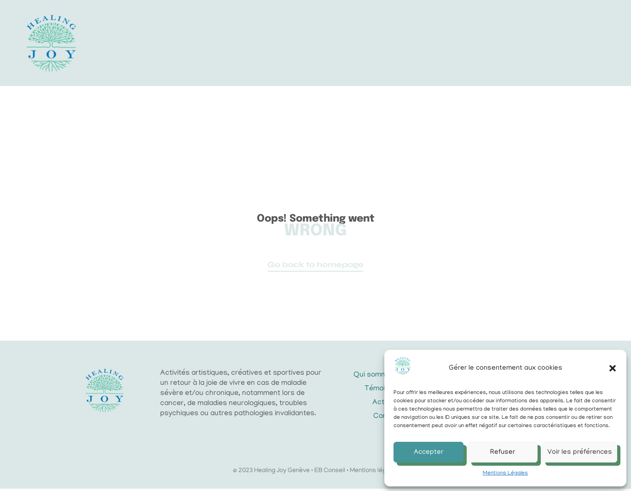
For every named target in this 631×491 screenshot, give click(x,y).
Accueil (160, 44)
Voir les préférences (579, 452)
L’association (230, 44)
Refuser (502, 452)
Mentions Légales (505, 473)
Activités (306, 44)
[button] (612, 368)
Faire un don (451, 44)
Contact (320, 54)
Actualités (377, 44)
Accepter (428, 452)
